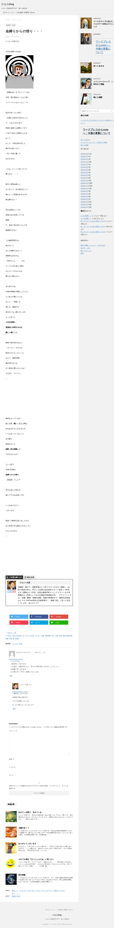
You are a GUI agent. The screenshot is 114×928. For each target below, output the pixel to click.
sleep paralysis (17, 635)
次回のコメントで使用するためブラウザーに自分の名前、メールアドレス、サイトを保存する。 (38, 787)
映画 (64, 635)
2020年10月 (85, 188)
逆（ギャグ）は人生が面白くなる (92, 221)
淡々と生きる (98, 66)
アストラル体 (29, 635)
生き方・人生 (12, 633)
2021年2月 (84, 178)
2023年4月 (84, 159)
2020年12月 (85, 183)
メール (12, 767)
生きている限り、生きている (30, 812)
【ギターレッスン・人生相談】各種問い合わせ (18, 12)
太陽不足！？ (23, 828)
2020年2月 (84, 202)
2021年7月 (84, 164)
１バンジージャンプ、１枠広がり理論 (103, 83)
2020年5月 (84, 194)
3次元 (9, 635)
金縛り (17, 638)
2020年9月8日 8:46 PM (16, 659)
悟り (53, 635)
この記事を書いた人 (15, 577)
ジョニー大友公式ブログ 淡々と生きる (57, 919)
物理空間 (69, 635)
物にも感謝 (97, 97)
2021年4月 (84, 172)
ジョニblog (7, 4)
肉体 (10, 638)
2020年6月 (84, 191)
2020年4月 (84, 196)
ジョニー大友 (17, 644)
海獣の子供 (16, 896)
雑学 (82, 253)
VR (23, 635)
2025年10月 (85, 154)
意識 (60, 635)
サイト (11, 775)
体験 (42, 635)
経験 (7, 638)
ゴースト (38, 635)
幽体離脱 (48, 635)
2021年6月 (84, 167)
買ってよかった (86, 251)
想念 (56, 635)
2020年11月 (85, 186)
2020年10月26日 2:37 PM (19, 692)
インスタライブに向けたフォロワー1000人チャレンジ (103, 24)
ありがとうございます (27, 844)
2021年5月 (84, 170)
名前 (11, 759)
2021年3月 (84, 175)
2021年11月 (85, 162)
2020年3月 (84, 199)
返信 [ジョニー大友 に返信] (14, 708)
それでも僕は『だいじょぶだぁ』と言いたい (36, 859)
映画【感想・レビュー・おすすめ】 (93, 245)
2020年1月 (84, 204)
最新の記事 (30, 577)
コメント (13, 731)
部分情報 (21, 875)
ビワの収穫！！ (86, 216)
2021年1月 (84, 180)
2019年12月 (85, 207)
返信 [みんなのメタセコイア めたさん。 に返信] (10, 675)
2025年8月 (84, 156)
